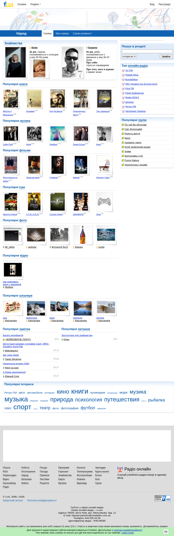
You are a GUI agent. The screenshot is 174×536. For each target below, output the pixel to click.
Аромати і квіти (131, 142)
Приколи (44, 475)
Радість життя (131, 133)
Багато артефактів (13, 335)
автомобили (34, 392)
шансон (101, 408)
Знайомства (13, 43)
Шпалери (26, 479)
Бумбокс (53, 144)
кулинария (97, 392)
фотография (69, 408)
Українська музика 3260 (16, 363)
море (123, 392)
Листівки (44, 479)
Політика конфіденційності (42, 500)
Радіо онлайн (137, 469)
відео (24, 255)
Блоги (98, 475)
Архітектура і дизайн (134, 164)
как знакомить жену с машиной (12, 283)
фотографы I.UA (132, 156)
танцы (36, 409)
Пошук (43, 467)
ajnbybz (31, 247)
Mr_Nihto (9, 247)
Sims (98, 214)
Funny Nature (130, 160)
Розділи (34, 4)
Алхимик (30, 111)
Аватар (76, 177)
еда (5, 318)
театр (45, 408)
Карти (61, 479)
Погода (44, 471)
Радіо (6, 486)
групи (142, 120)
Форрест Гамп (102, 177)
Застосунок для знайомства (77, 335)
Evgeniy (92, 47)
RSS (5, 471)
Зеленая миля (32, 177)
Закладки (100, 467)
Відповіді (82, 483)
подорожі (44, 401)
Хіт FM (127, 70)
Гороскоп (63, 471)
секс (7, 408)
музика (25, 120)
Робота (25, 467)
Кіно (97, 479)
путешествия (121, 399)
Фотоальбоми (84, 475)
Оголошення (28, 471)
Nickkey (8, 287)
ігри (22, 187)
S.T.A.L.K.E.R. (32, 214)
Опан (65, 339)
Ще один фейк (11, 355)
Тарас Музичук (12, 359)
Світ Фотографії (132, 129)
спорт (22, 407)
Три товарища (102, 111)
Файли (25, 483)
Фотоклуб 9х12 (59, 247)
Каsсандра (10, 320)
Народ (25, 475)
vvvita (100, 247)
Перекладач (9, 475)
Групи (98, 483)
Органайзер (9, 483)
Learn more (128, 532)
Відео (6, 479)
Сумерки (54, 177)
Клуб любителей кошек (136, 147)
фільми (24, 150)
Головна (21, 4)
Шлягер (128, 102)
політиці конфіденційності (128, 530)
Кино (98, 144)
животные (31, 318)
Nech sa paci (11, 367)
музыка (16, 399)
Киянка (78, 247)
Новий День (130, 75)
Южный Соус (11, 376)
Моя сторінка (62, 33)
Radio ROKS (130, 97)
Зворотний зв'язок (13, 500)
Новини (81, 479)
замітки (24, 329)
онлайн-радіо (138, 65)
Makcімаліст (10, 350)
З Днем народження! (14, 372)
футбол (88, 408)
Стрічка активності (82, 33)
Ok (165, 531)
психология (88, 399)
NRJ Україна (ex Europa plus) (139, 84)
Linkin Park (8, 144)
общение (34, 401)
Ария (28, 144)
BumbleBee (130, 79)
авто (22, 392)
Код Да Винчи (56, 111)
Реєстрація (164, 4)
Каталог (81, 467)
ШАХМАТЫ (78, 214)
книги (23, 84)
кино (52, 318)
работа (144, 401)
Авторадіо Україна (134, 111)
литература (112, 393)
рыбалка (156, 400)
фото (23, 220)
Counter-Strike (56, 214)
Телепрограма (85, 471)
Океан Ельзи (79, 144)
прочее (100, 318)
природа (77, 318)
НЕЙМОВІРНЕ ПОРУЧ (17, 339)
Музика (62, 483)
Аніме (126, 151)
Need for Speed (10, 214)
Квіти (126, 138)
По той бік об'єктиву (134, 124)
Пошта (6, 467)
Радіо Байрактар (133, 93)
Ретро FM (129, 106)
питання (84, 329)
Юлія (33, 47)
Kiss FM (128, 88)
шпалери (25, 295)
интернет (50, 392)
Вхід (152, 4)
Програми (63, 467)
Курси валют (102, 471)
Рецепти (44, 483)
